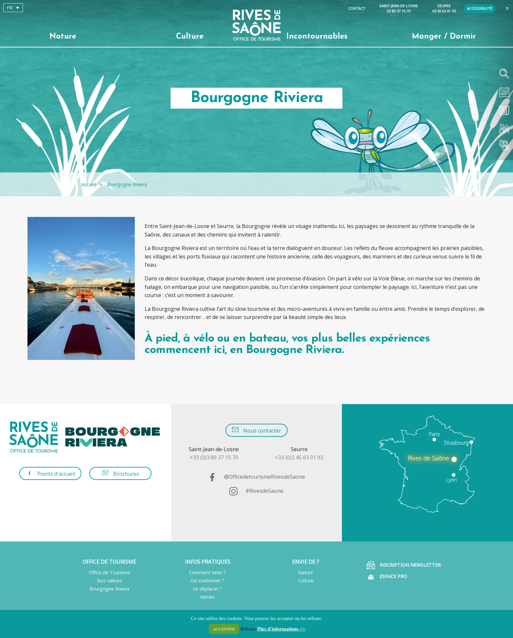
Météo (207, 597)
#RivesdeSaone (256, 490)
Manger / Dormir (444, 37)
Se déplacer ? (207, 589)
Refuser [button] (248, 628)
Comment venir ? (207, 572)
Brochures (120, 473)
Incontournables (316, 37)
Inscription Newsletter (404, 565)
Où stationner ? (207, 580)
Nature (62, 37)
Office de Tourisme (109, 572)
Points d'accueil (50, 473)
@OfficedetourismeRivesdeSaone (256, 476)
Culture (189, 37)
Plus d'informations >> (281, 628)
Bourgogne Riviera (109, 589)
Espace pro (387, 577)
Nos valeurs (109, 580)
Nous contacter (256, 430)
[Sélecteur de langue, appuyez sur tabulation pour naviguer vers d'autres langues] (13, 7)
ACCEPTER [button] (224, 629)
